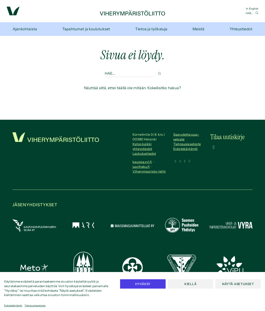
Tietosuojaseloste (35, 305)
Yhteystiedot (241, 29)
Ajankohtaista (25, 29)
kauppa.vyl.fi (142, 162)
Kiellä (190, 284)
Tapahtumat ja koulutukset (86, 29)
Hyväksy (143, 284)
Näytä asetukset (238, 284)
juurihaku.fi (141, 167)
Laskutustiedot (144, 153)
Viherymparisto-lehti (149, 171)
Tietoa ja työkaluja (151, 29)
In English (252, 8)
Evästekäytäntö (13, 305)
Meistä (198, 29)
